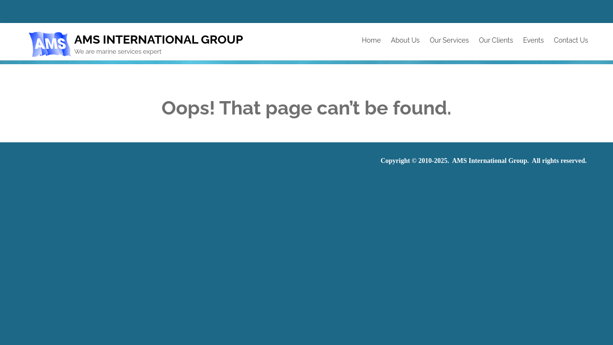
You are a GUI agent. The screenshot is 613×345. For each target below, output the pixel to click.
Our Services (449, 40)
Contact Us (571, 40)
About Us (405, 40)
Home (371, 40)
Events (533, 40)
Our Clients (496, 40)
